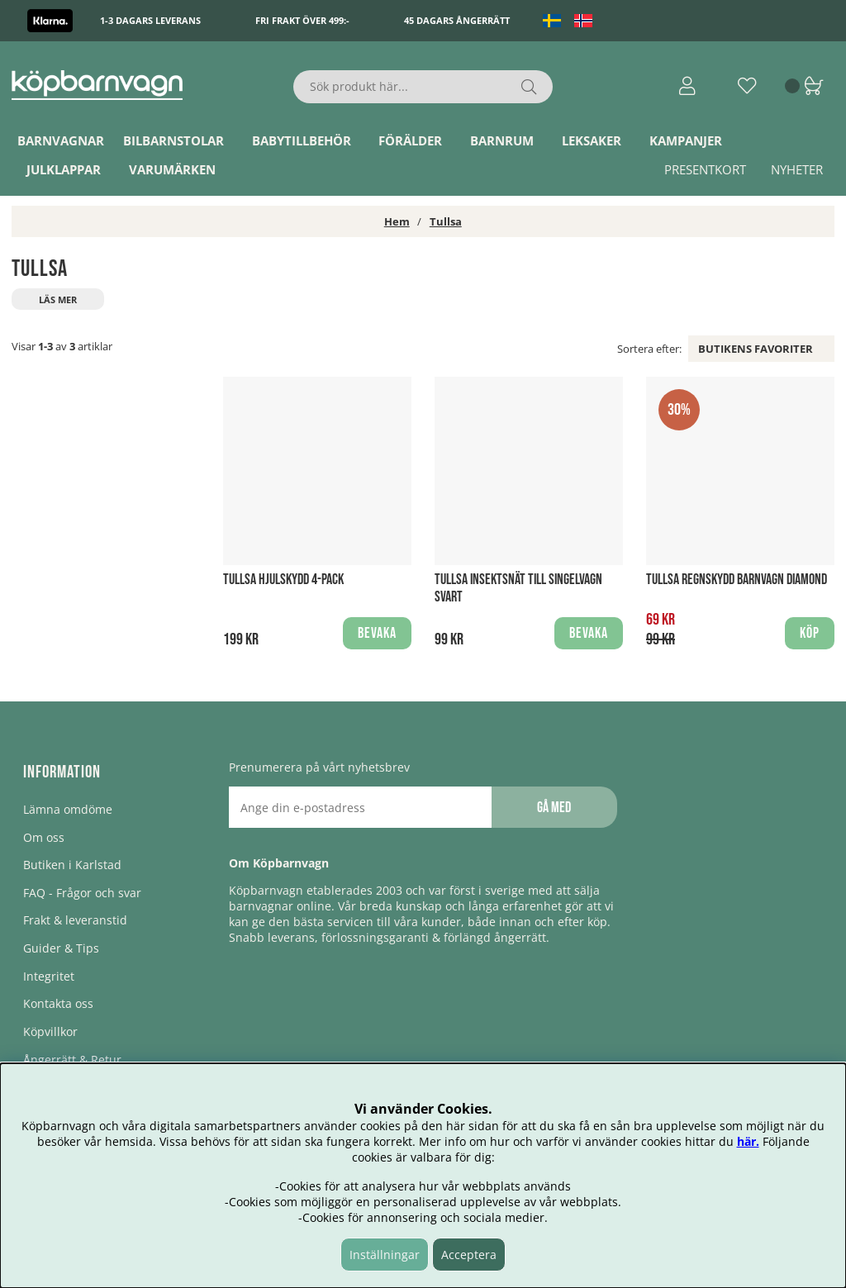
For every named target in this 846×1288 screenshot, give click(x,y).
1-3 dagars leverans (150, 20)
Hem (397, 221)
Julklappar (63, 169)
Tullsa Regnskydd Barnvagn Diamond (736, 579)
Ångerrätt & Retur (72, 1059)
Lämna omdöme (67, 809)
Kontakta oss (58, 1003)
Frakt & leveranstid (75, 920)
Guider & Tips (61, 948)
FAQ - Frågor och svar (82, 893)
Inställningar (384, 1254)
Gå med (554, 807)
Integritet (48, 976)
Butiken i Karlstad (72, 864)
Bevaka (377, 633)
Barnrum (502, 140)
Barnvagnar (60, 140)
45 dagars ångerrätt (457, 20)
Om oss (43, 837)
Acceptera (469, 1254)
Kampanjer (685, 140)
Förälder (410, 140)
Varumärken (172, 169)
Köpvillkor (50, 1031)
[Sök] (422, 86)
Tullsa (446, 221)
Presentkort (705, 169)
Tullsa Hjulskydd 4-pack (283, 579)
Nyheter (797, 169)
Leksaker (591, 140)
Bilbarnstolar (173, 140)
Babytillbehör (301, 140)
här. (748, 1141)
